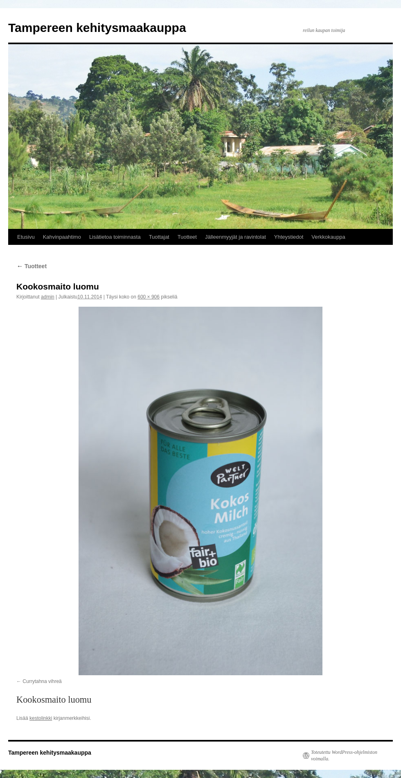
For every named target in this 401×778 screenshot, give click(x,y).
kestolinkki (40, 718)
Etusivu (26, 237)
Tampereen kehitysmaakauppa (97, 27)
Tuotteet (187, 237)
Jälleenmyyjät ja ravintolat (235, 237)
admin (47, 297)
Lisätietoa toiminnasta (115, 237)
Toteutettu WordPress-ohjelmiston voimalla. (344, 755)
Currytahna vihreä (42, 681)
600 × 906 (148, 297)
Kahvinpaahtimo (62, 237)
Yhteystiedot (289, 237)
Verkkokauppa (328, 237)
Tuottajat (159, 237)
